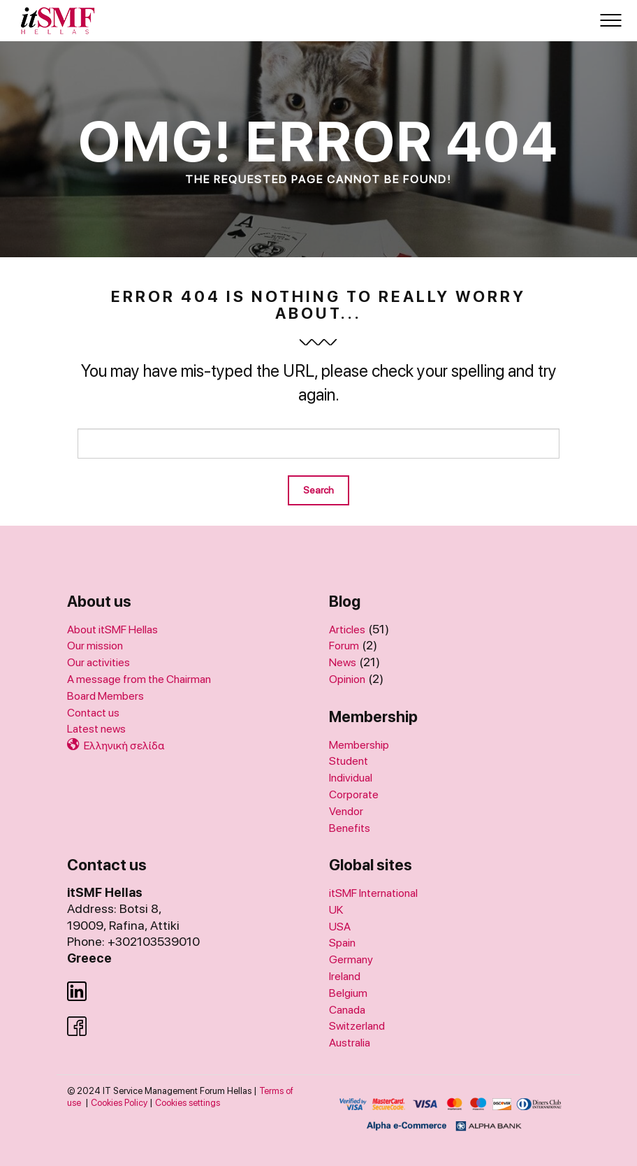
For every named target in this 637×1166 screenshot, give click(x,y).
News (342, 662)
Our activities (98, 662)
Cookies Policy (119, 1102)
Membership (359, 744)
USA (340, 926)
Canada (347, 1009)
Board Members (105, 696)
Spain (342, 942)
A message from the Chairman (139, 679)
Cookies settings (187, 1102)
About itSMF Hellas (112, 629)
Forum (344, 645)
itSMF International (373, 893)
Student (348, 761)
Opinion (347, 679)
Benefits (349, 828)
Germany (351, 959)
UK (336, 909)
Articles (347, 629)
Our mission (95, 645)
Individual (350, 777)
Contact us (93, 712)
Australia (349, 1042)
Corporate (354, 794)
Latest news (96, 728)
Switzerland (357, 1025)
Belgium (348, 993)
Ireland (344, 976)
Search (318, 490)
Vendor (346, 811)
